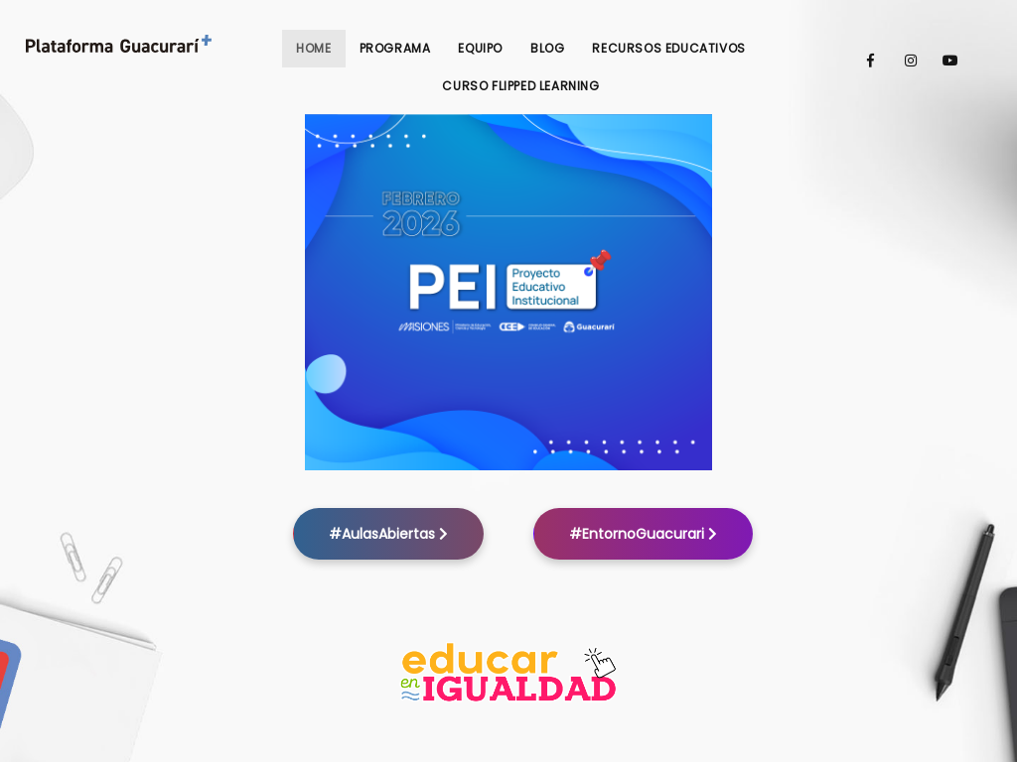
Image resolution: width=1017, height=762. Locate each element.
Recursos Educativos (668, 48)
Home (313, 48)
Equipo (480, 48)
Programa (395, 48)
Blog (547, 48)
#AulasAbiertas (388, 534)
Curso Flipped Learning (520, 85)
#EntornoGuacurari (643, 534)
